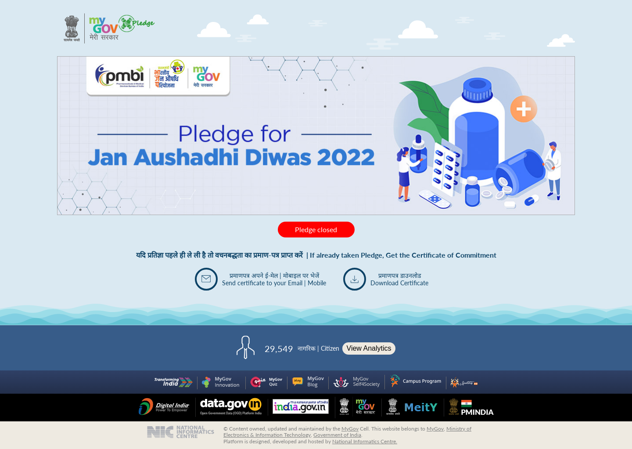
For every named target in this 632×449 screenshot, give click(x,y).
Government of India (337, 434)
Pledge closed (316, 229)
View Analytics (369, 348)
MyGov (350, 428)
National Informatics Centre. (364, 441)
